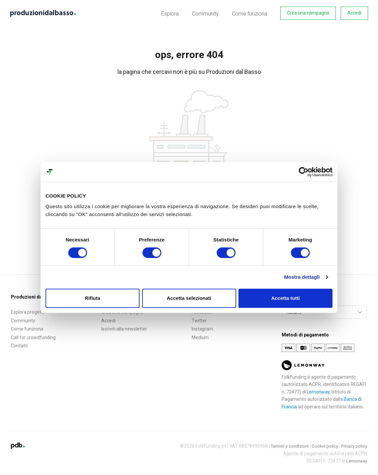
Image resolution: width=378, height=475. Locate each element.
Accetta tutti (285, 298)
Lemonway (318, 390)
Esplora (176, 13)
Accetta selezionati (189, 298)
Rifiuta (92, 298)
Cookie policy (322, 444)
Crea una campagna (308, 13)
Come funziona (251, 13)
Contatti (19, 344)
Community (209, 13)
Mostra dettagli (302, 277)
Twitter (199, 319)
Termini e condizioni (285, 444)
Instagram (202, 327)
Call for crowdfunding (33, 336)
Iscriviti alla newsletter (124, 327)
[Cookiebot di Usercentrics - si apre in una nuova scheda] (303, 172)
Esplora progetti (27, 310)
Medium (200, 336)
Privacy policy (353, 444)
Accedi (354, 13)
